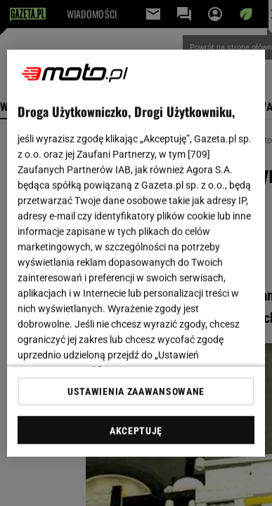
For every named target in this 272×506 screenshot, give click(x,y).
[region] (136, 253)
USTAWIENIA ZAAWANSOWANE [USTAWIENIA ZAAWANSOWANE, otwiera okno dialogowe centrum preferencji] (136, 391)
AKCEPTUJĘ (136, 431)
